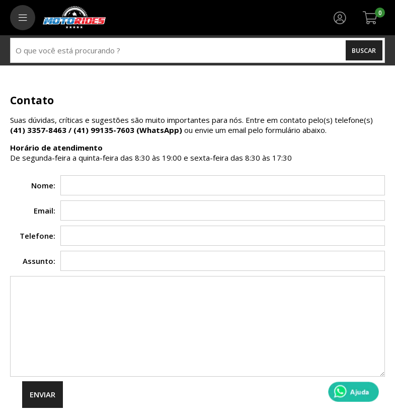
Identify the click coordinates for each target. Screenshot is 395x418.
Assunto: (39, 261)
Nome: (43, 185)
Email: (44, 210)
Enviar (42, 394)
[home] (74, 17)
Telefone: (37, 236)
